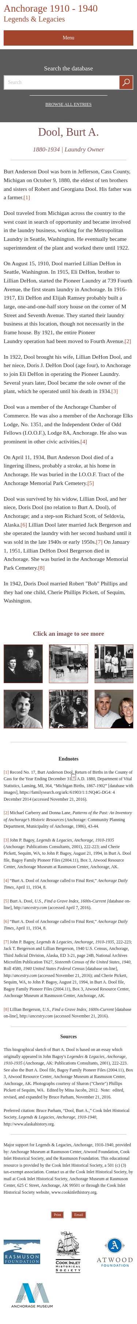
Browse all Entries (68, 104)
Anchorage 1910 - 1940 (51, 13)
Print (57, 1215)
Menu (69, 38)
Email (78, 1215)
